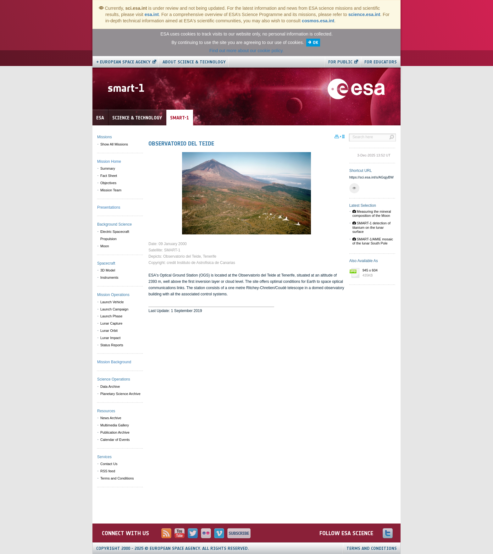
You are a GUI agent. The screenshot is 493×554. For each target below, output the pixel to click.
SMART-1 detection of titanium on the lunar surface (371, 227)
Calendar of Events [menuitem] (115, 440)
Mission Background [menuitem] (114, 362)
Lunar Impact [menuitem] (110, 338)
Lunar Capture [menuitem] (111, 323)
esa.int (152, 14)
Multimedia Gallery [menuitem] (114, 425)
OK (315, 42)
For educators (380, 62)
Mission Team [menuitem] (110, 190)
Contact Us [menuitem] (108, 464)
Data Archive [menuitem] (110, 386)
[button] (354, 188)
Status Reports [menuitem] (111, 345)
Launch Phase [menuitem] (111, 316)
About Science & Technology (194, 62)
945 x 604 (378, 273)
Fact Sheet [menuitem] (108, 176)
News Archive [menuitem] (110, 418)
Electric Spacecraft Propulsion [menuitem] (114, 235)
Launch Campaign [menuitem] (114, 309)
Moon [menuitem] (104, 246)
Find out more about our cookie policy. (246, 50)
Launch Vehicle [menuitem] (112, 302)
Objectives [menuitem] (108, 183)
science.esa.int (364, 14)
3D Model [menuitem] (107, 270)
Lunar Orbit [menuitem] (109, 330)
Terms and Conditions (371, 548)
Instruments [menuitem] (109, 277)
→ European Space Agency (123, 62)
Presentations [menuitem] (108, 207)
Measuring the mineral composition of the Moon (371, 213)
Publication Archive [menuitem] (115, 432)
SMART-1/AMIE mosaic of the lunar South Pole (372, 241)
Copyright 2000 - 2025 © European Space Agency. (172, 548)
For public (340, 62)
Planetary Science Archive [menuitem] (120, 394)
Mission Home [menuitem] (109, 161)
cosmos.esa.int (318, 20)
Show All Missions (114, 144)
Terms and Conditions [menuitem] (117, 478)
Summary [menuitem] (107, 168)
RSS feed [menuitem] (107, 471)
